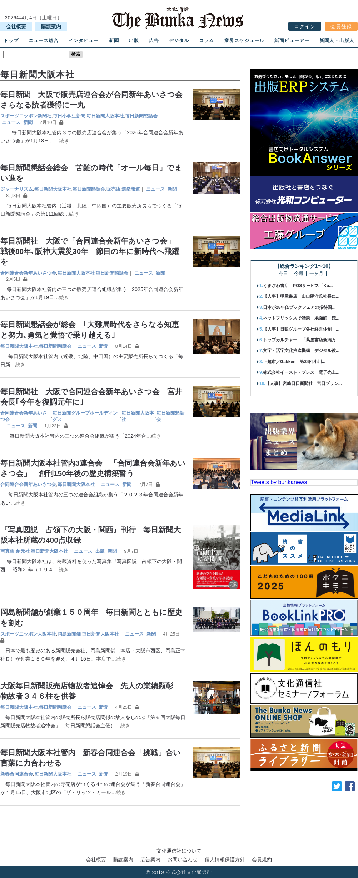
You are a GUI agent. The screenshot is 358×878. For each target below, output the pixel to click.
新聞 (114, 40)
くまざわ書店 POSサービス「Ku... (298, 285)
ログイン (304, 26)
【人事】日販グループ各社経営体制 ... (301, 329)
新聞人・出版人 (336, 40)
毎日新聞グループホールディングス (85, 416)
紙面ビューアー (291, 40)
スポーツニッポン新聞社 (25, 116)
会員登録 (341, 26)
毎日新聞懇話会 (141, 116)
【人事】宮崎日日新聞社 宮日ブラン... (303, 383)
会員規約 (262, 859)
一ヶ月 (316, 273)
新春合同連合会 (16, 774)
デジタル (179, 40)
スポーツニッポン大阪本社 (28, 634)
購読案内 (51, 26)
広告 (154, 40)
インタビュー (84, 40)
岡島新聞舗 (69, 634)
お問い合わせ (183, 859)
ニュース (11, 122)
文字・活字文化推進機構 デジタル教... (301, 350)
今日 (283, 273)
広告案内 (150, 859)
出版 (134, 40)
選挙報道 (130, 189)
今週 (298, 273)
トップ (11, 40)
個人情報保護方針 (225, 859)
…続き (61, 141)
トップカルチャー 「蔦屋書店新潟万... (301, 339)
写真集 (7, 551)
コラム (206, 40)
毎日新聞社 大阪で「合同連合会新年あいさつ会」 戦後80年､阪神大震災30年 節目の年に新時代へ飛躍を (91, 251)
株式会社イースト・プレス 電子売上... (301, 372)
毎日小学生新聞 (69, 116)
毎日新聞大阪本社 (105, 116)
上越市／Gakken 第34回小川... (294, 361)
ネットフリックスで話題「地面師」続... (301, 318)
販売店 (113, 189)
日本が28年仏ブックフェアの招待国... (299, 307)
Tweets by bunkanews (279, 482)
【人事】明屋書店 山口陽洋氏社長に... (301, 296)
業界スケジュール (244, 40)
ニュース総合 (44, 40)
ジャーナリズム (16, 189)
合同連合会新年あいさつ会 (28, 273)
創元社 (23, 551)
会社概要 (16, 26)
